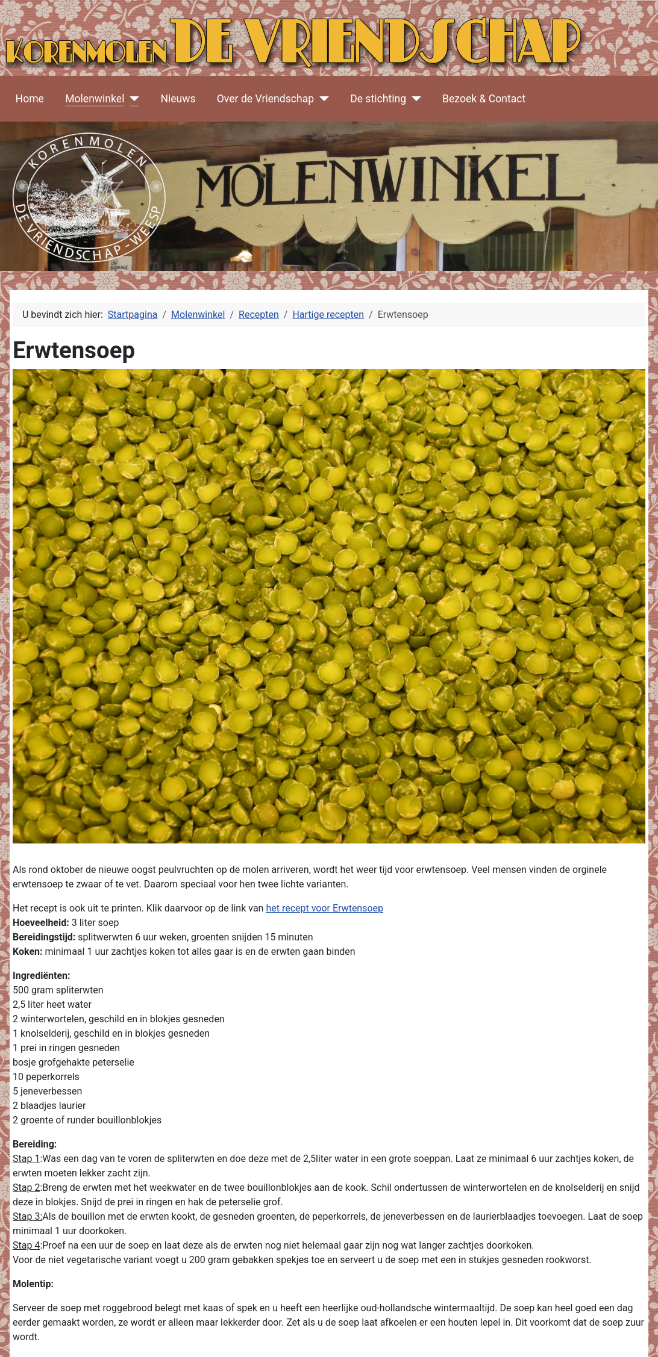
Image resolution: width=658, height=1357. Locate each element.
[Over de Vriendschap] (321, 99)
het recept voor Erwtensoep (324, 908)
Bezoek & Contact (483, 99)
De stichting (378, 99)
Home (30, 99)
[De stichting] (413, 99)
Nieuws (177, 99)
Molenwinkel (94, 99)
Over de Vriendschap (265, 99)
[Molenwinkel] (131, 99)
